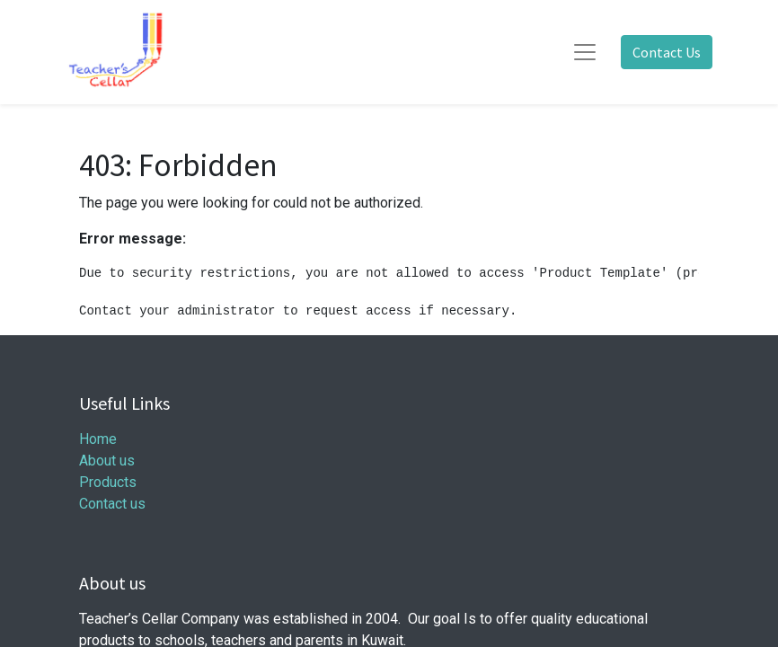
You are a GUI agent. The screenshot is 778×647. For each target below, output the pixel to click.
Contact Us (666, 52)
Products (108, 482)
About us (107, 460)
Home (98, 439)
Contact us (112, 503)
